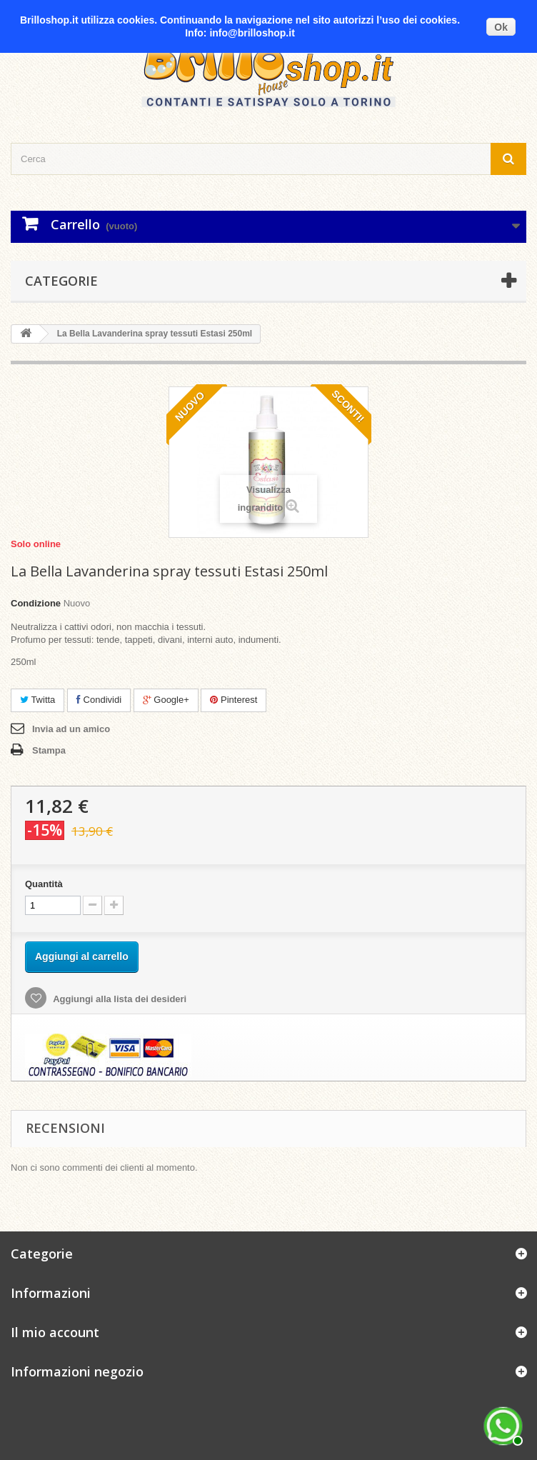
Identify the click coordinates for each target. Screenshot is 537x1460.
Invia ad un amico (71, 729)
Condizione (36, 603)
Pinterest (233, 699)
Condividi (98, 699)
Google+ (166, 699)
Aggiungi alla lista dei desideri (118, 999)
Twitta (37, 699)
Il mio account (55, 1332)
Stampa (49, 750)
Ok (501, 27)
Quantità (44, 884)
